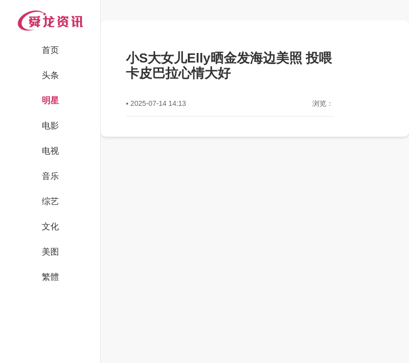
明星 (50, 100)
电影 (50, 126)
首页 (50, 50)
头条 (50, 75)
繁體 (50, 277)
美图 (50, 252)
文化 (50, 226)
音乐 (50, 176)
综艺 (50, 201)
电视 (50, 151)
